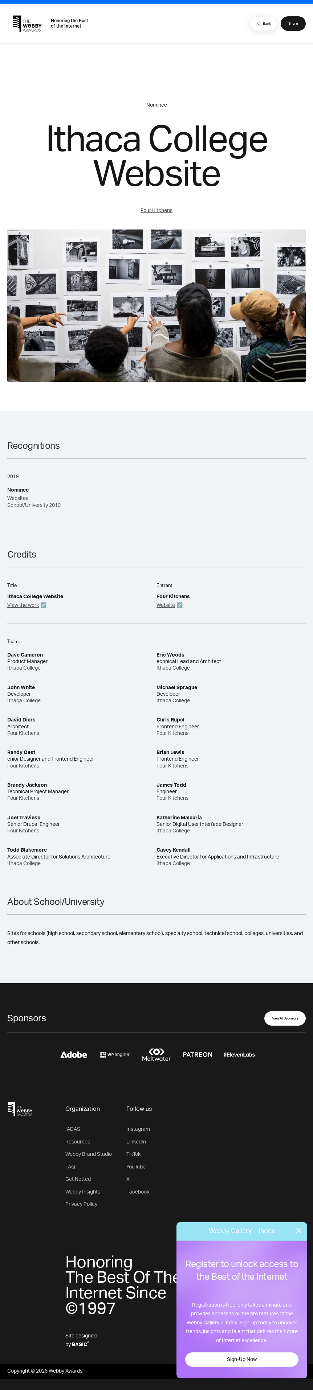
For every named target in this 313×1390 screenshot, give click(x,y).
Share (293, 23)
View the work (23, 605)
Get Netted (78, 1179)
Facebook (137, 1192)
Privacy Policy (81, 1204)
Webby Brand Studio (88, 1154)
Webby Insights (82, 1192)
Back (263, 23)
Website (165, 605)
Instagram (138, 1129)
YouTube (136, 1167)
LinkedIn (136, 1142)
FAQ (70, 1167)
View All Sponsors (285, 1018)
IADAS (72, 1129)
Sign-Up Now (242, 1359)
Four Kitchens (156, 210)
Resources (77, 1142)
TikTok (133, 1154)
